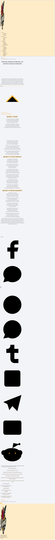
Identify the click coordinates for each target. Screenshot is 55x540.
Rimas (4, 40)
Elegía (4, 38)
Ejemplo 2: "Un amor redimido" (6, 113)
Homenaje (4, 51)
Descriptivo (5, 37)
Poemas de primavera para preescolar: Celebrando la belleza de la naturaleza (13, 465)
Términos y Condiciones (4, 537)
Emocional (3, 50)
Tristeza (4, 55)
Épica (4, 39)
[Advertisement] (12, 72)
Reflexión (4, 54)
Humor (4, 52)
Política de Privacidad (3, 535)
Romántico (5, 33)
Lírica (2, 36)
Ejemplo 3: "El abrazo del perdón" (7, 114)
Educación (5, 47)
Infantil (4, 43)
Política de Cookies (3, 536)
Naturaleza (5, 48)
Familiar (3, 41)
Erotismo (4, 35)
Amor (2, 32)
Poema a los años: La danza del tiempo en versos (9, 466)
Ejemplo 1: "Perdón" (4, 112)
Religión (4, 49)
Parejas (4, 34)
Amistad (4, 42)
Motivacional (5, 53)
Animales (4, 46)
